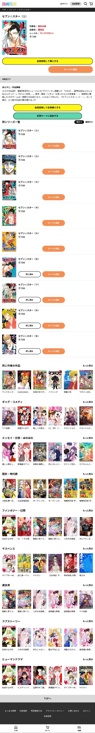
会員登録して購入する (47, 61)
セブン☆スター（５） (29, 233)
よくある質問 (10, 711)
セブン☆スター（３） (29, 182)
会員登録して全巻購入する (47, 107)
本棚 (79, 731)
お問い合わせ (73, 711)
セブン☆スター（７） (29, 284)
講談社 (41, 29)
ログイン (64, 4)
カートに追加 (70, 69)
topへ (47, 698)
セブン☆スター (25, 10)
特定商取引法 (36, 711)
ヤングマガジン (47, 33)
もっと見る (88, 365)
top (4, 10)
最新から (89, 122)
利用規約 (23, 711)
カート (47, 731)
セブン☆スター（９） (29, 336)
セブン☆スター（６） (29, 259)
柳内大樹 (42, 26)
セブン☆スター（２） (29, 156)
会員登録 (76, 4)
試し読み (29, 274)
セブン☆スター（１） (29, 130)
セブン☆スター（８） (29, 310)
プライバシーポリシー (55, 711)
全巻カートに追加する (47, 115)
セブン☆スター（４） (29, 207)
